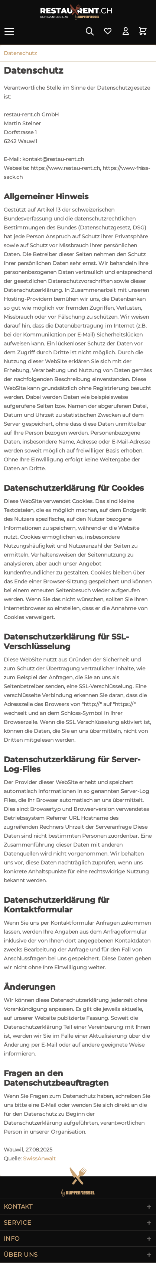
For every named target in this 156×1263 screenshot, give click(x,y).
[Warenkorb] (144, 31)
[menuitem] (11, 31)
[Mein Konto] (125, 31)
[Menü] (11, 31)
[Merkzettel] (107, 31)
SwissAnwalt (39, 1158)
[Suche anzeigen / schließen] (89, 31)
